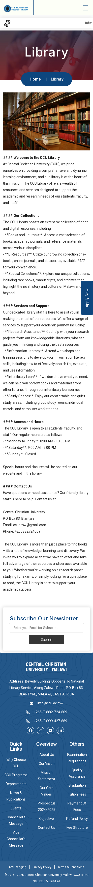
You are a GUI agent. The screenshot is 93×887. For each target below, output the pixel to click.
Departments (16, 784)
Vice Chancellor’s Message (16, 838)
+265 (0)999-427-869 (50, 721)
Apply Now (87, 297)
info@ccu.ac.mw (50, 703)
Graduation (77, 785)
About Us (46, 755)
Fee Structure (77, 828)
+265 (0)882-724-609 (50, 712)
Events (16, 808)
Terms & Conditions (71, 867)
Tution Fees (77, 794)
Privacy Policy (41, 867)
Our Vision (47, 764)
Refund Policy (77, 819)
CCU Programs (16, 775)
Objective (46, 819)
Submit (46, 640)
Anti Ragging (17, 867)
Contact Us (46, 828)
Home (35, 79)
